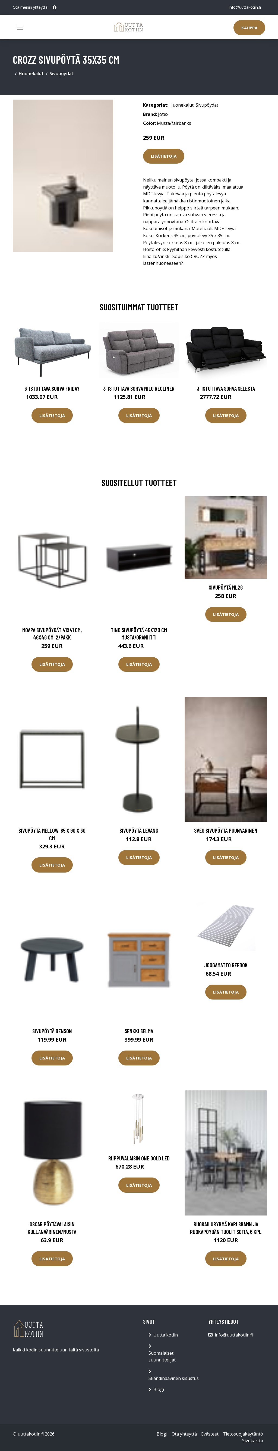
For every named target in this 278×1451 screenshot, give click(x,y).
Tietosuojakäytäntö (243, 1434)
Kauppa (249, 27)
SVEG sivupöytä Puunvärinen (225, 830)
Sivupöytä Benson (52, 1030)
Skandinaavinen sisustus (174, 1378)
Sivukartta (252, 1441)
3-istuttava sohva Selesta (226, 388)
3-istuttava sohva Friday (52, 388)
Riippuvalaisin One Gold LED (139, 1158)
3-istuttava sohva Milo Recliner (139, 388)
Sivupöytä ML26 (226, 587)
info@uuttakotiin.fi (245, 7)
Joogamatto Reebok (226, 965)
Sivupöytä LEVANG (138, 830)
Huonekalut (31, 74)
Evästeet (210, 1434)
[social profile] (54, 7)
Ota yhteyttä (184, 1434)
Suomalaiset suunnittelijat (162, 1356)
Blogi (158, 1389)
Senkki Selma (139, 1030)
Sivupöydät (62, 74)
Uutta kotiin (165, 1335)
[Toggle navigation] (20, 27)
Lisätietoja (163, 156)
